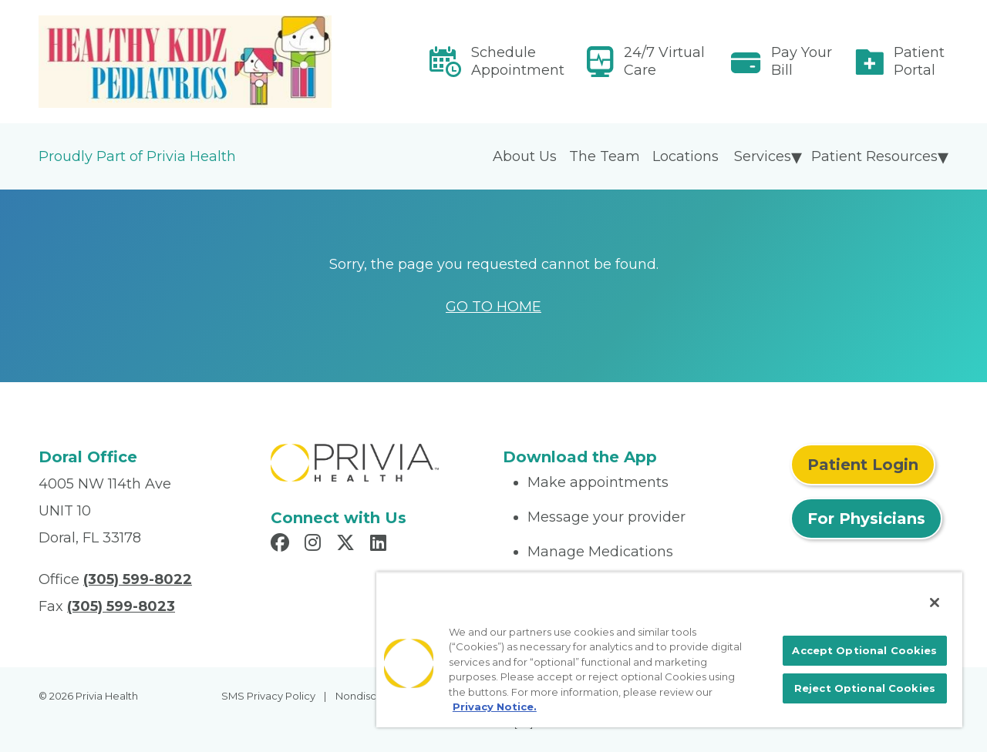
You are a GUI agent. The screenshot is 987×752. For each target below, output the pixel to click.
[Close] (935, 602)
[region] (669, 649)
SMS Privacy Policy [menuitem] (268, 696)
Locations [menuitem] (685, 156)
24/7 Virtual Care (664, 61)
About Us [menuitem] (525, 156)
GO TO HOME (493, 306)
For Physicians (866, 518)
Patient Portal (919, 61)
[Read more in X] (347, 544)
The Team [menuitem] (604, 156)
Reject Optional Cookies (864, 688)
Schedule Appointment (517, 61)
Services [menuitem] (762, 156)
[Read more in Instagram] (315, 544)
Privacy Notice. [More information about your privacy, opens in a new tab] (495, 706)
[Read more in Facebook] (282, 544)
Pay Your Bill (801, 61)
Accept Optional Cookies (864, 650)
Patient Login (862, 464)
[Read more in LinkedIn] (380, 544)
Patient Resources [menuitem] (874, 156)
